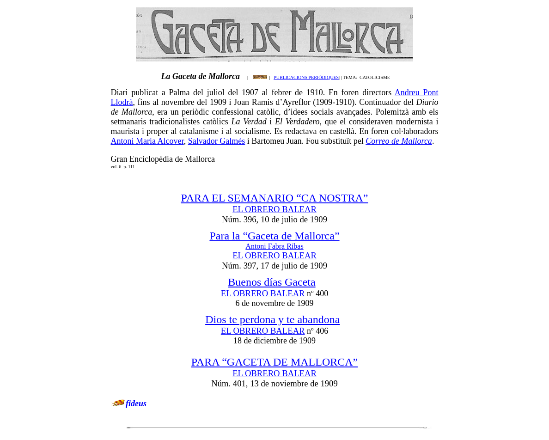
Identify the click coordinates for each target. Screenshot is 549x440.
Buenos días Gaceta (271, 282)
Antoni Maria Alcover (147, 141)
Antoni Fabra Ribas (274, 246)
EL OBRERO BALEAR (274, 209)
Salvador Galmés (216, 141)
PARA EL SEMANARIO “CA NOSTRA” (274, 198)
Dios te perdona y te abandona (272, 319)
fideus (136, 403)
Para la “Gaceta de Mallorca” (274, 236)
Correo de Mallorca (399, 141)
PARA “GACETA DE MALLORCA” (274, 362)
